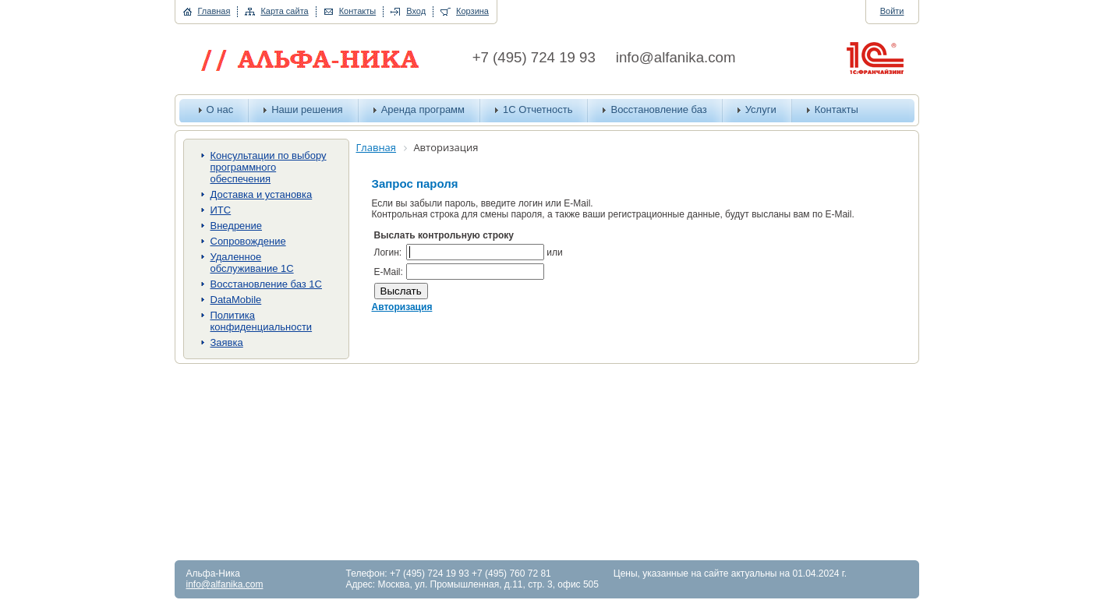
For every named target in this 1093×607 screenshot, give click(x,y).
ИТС (221, 210)
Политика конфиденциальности (261, 321)
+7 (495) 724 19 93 (534, 57)
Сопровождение (248, 241)
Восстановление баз (658, 109)
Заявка (226, 342)
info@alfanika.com (676, 57)
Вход (416, 11)
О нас (220, 109)
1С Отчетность (537, 109)
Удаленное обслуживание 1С (252, 262)
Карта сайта (284, 11)
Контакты (358, 11)
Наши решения (307, 109)
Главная (214, 11)
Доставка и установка (261, 194)
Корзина (472, 11)
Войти (892, 11)
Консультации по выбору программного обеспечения (268, 167)
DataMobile (236, 299)
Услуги (760, 109)
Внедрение (236, 225)
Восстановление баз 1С (266, 284)
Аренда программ (423, 109)
